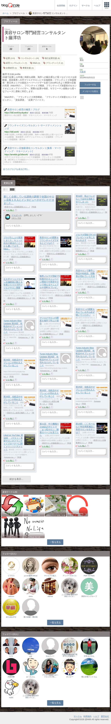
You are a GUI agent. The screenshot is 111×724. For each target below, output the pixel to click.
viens (31, 596)
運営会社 (105, 716)
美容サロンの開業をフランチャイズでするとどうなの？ (49, 240)
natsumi (11, 596)
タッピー (69, 677)
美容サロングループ (89, 596)
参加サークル (46, 48)
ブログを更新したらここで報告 (12, 514)
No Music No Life (34, 537)
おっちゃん (30, 677)
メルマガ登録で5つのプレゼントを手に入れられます (86, 237)
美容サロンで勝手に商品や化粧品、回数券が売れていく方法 (85, 273)
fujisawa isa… (24, 337)
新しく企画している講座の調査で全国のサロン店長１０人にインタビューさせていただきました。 (29, 200)
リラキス (11, 576)
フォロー (10, 48)
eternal (50, 596)
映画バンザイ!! (33, 515)
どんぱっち (17, 215)
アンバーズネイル (70, 576)
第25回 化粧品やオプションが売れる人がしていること (13, 363)
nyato (11, 697)
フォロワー (28, 48)
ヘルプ (96, 716)
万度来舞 (11, 677)
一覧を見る (55, 542)
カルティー (50, 656)
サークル (78, 716)
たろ (11, 656)
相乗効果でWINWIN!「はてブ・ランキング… (77, 514)
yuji (30, 656)
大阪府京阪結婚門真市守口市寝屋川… (69, 655)
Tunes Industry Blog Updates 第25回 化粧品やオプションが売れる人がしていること (12, 326)
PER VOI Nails (89, 576)
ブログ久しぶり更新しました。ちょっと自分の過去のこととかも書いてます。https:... (12, 243)
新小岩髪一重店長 (31, 617)
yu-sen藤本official (30, 576)
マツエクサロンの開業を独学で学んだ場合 (49, 321)
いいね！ (10, 210)
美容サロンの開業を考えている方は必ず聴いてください (85, 312)
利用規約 (87, 716)
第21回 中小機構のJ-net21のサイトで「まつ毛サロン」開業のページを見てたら (49, 430)
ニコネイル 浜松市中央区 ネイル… (70, 595)
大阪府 (83, 72)
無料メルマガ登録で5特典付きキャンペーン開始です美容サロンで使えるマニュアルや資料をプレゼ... (50, 282)
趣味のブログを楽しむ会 (55, 515)
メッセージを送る (90, 91)
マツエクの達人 (50, 576)
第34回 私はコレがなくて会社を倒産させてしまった (85, 199)
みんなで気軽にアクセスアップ (12, 536)
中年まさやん (89, 656)
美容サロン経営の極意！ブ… (18, 413)
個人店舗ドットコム (89, 677)
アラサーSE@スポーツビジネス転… (50, 676)
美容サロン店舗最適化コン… (17, 207)
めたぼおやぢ (11, 617)
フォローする (90, 84)
